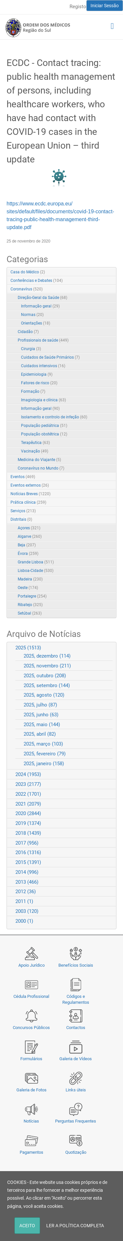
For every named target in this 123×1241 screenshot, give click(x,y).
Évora (28, 553)
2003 (26, 911)
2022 (28, 794)
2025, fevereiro (45, 754)
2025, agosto (44, 695)
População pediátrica (44, 425)
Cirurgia (31, 349)
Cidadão (28, 331)
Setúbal (30, 613)
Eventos (22, 476)
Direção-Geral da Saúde (42, 297)
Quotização (75, 1152)
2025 (28, 648)
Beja (27, 545)
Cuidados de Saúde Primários (50, 357)
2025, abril (40, 734)
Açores (29, 528)
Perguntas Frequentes (75, 1121)
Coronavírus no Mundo (41, 468)
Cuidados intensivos (43, 366)
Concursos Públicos (31, 1027)
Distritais (21, 519)
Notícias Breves (30, 494)
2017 (26, 843)
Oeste (28, 587)
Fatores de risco (39, 383)
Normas (32, 314)
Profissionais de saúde (43, 340)
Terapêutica (35, 442)
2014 (26, 872)
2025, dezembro (47, 656)
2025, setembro (47, 685)
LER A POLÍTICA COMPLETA (75, 1225)
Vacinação (34, 451)
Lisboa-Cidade (35, 570)
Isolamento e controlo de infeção (54, 417)
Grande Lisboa (36, 562)
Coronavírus (26, 289)
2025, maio (42, 724)
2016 (28, 852)
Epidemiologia (36, 374)
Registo (78, 7)
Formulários (31, 1058)
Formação (33, 391)
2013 (26, 882)
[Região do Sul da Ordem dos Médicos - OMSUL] (38, 28)
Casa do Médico (27, 272)
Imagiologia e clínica (43, 400)
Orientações (35, 323)
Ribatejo (30, 604)
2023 (28, 784)
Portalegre (32, 596)
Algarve (30, 536)
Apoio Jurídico (31, 965)
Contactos (75, 1027)
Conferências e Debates (36, 280)
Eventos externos (29, 485)
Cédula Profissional (31, 996)
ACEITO (27, 1225)
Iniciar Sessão (105, 5)
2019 (28, 823)
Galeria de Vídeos (75, 1058)
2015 (28, 862)
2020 (28, 813)
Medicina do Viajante (39, 459)
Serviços (23, 511)
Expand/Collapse (104, 289)
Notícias (31, 1121)
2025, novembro (47, 666)
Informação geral (40, 306)
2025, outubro (45, 676)
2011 (24, 901)
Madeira (30, 579)
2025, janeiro (44, 764)
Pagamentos (31, 1152)
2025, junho (41, 715)
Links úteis (76, 1089)
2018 (28, 833)
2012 (25, 891)
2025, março (43, 744)
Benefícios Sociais (75, 965)
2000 (24, 921)
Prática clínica (28, 502)
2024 (28, 774)
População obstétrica (44, 434)
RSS (112, 272)
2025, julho (40, 705)
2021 (28, 804)
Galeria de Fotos (31, 1089)
